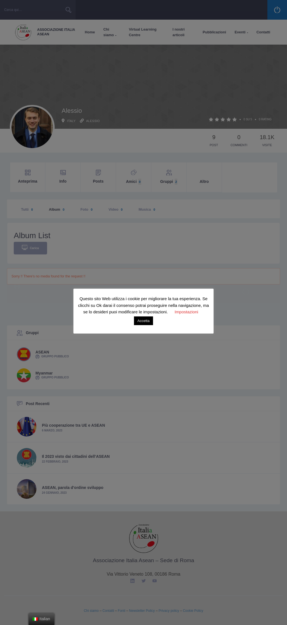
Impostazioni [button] (186, 311)
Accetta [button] (143, 321)
